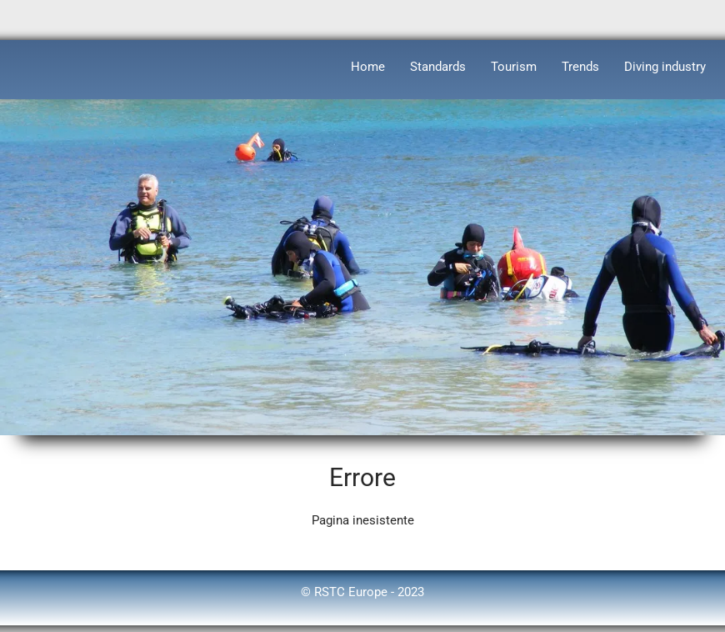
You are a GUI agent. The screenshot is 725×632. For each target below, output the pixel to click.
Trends (580, 66)
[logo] (13, 63)
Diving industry (665, 66)
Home (368, 66)
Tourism (514, 66)
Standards (438, 66)
